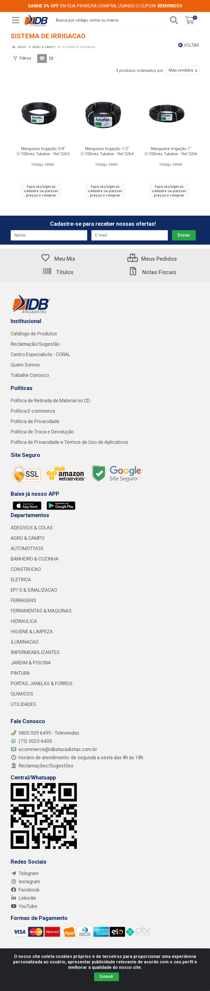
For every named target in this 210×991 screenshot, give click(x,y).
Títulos (58, 272)
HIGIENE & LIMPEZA (32, 631)
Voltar (188, 45)
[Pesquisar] (175, 20)
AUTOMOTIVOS (27, 548)
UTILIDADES (23, 704)
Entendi (106, 976)
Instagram (25, 881)
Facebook (25, 890)
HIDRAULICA (24, 621)
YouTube (24, 906)
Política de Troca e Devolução (42, 432)
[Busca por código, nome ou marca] (109, 20)
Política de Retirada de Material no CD (50, 400)
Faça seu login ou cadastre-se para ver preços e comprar (41, 191)
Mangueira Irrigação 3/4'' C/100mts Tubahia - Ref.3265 (43, 151)
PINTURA (20, 673)
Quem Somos (25, 365)
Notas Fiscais (152, 272)
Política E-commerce (33, 411)
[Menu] (16, 20)
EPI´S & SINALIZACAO (34, 590)
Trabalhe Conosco (30, 375)
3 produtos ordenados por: (140, 70)
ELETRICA (21, 579)
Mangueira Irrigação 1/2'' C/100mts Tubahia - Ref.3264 (107, 151)
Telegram (25, 873)
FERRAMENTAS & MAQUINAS (41, 611)
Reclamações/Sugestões (42, 766)
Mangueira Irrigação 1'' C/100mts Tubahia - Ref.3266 (171, 151)
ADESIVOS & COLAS (32, 527)
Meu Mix (57, 259)
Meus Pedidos (152, 259)
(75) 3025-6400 (31, 741)
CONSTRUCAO (26, 569)
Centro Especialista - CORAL (40, 354)
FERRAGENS (23, 600)
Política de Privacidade (35, 421)
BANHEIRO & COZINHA (35, 559)
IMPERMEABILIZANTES (35, 652)
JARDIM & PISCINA (31, 662)
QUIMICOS (22, 694)
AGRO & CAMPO (28, 538)
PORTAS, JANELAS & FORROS (41, 683)
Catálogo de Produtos (34, 333)
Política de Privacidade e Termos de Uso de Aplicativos (69, 442)
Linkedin (23, 898)
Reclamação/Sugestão (35, 344)
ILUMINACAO (25, 642)
